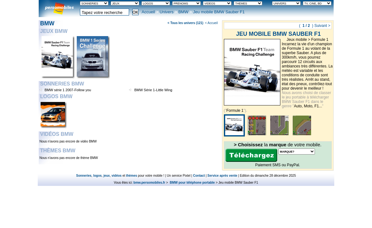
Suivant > (322, 25)
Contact (199, 175)
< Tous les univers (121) (185, 23)
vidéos (117, 175)
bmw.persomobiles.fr (149, 182)
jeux (106, 175)
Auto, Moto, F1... (308, 106)
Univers (166, 12)
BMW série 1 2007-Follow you (68, 90)
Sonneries (83, 175)
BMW (183, 12)
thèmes (131, 175)
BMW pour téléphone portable (192, 182)
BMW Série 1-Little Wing (153, 90)
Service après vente (222, 175)
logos (97, 175)
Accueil (148, 12)
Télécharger (251, 155)
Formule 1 (319, 39)
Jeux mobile (297, 39)
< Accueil (211, 23)
